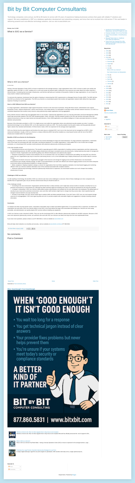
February (109, 81)
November (110, 61)
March (109, 79)
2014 (107, 101)
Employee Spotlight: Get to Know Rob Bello (116, 33)
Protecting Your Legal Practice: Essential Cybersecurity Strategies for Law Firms (36, 450)
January (109, 83)
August (109, 63)
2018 (107, 92)
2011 (107, 103)
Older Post (95, 281)
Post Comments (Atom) (20, 283)
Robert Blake (109, 110)
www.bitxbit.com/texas (56, 224)
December (110, 59)
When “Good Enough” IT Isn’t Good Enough (21, 289)
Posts (107, 126)
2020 (107, 88)
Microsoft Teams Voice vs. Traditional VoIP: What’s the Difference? (115, 38)
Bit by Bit (108, 139)
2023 (107, 55)
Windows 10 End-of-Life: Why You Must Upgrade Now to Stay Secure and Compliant (37, 432)
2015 (107, 99)
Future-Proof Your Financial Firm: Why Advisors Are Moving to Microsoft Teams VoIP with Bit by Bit (116, 43)
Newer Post (11, 281)
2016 (107, 97)
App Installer (109, 137)
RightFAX (108, 119)
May (108, 74)
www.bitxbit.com (58, 218)
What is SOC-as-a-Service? (23, 441)
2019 (107, 90)
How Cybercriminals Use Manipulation (116, 72)
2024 (107, 53)
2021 (107, 86)
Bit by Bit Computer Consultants (47, 9)
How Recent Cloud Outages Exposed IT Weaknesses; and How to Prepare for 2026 (116, 30)
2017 (107, 95)
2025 (107, 51)
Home (53, 281)
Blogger (74, 474)
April (108, 77)
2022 (107, 57)
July (108, 66)
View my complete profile (110, 113)
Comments (108, 129)
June (108, 68)
